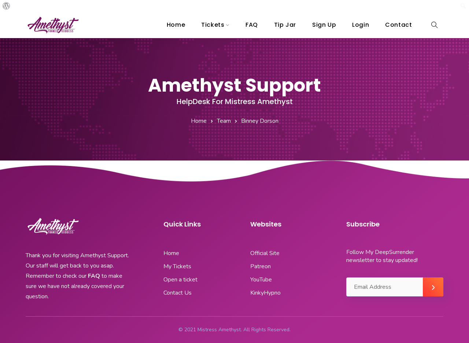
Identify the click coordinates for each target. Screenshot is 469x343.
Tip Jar (285, 25)
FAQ (251, 25)
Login (360, 25)
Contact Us (177, 293)
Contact (398, 25)
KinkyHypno (265, 293)
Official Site (265, 253)
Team (224, 121)
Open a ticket (180, 280)
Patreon (260, 266)
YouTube (261, 280)
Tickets (212, 25)
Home (176, 25)
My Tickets (177, 266)
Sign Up (324, 25)
